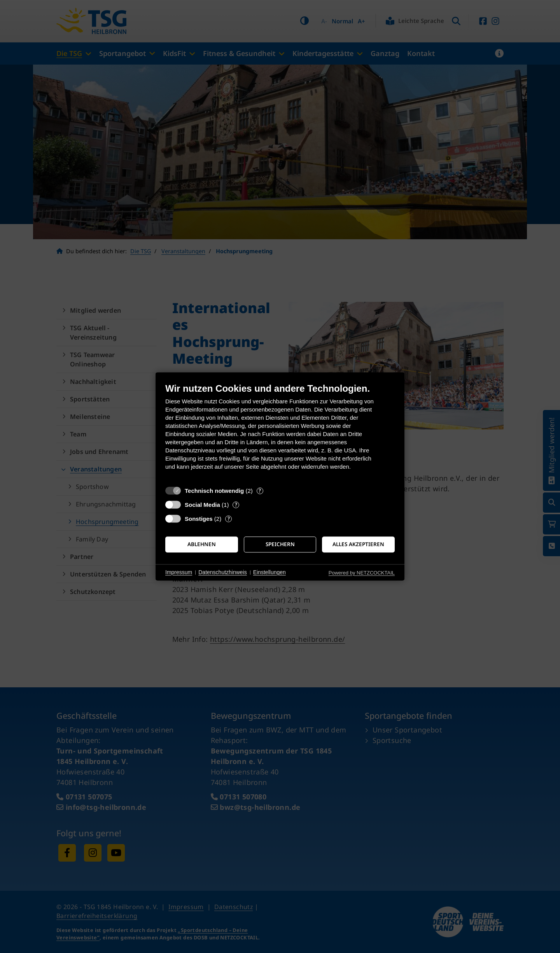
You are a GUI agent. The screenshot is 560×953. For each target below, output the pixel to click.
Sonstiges (199, 518)
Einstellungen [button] (269, 572)
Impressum (178, 572)
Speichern (280, 544)
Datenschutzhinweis (222, 572)
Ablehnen (201, 544)
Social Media (202, 504)
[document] (280, 432)
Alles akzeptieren (358, 544)
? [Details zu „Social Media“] (236, 504)
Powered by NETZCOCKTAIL (362, 573)
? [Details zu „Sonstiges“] (229, 518)
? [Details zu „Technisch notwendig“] (260, 490)
